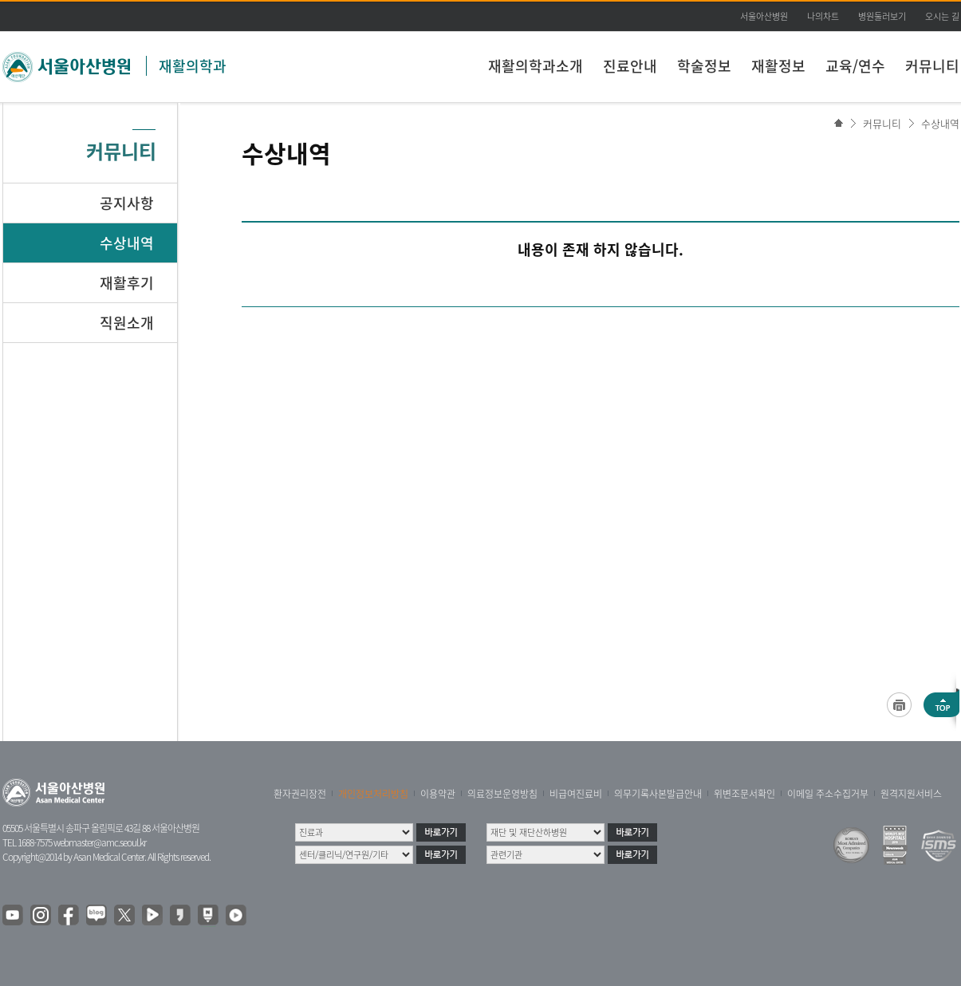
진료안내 (630, 66)
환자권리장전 (300, 794)
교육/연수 (855, 66)
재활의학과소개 (535, 66)
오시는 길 (942, 16)
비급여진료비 (575, 794)
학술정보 (704, 66)
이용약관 (437, 794)
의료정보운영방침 (502, 794)
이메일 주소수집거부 (827, 794)
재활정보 (778, 66)
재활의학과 (192, 66)
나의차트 (823, 16)
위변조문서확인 (744, 794)
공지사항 (127, 203)
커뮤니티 (932, 66)
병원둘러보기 (882, 16)
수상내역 (940, 123)
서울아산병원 (764, 16)
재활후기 (127, 283)
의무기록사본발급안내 (658, 794)
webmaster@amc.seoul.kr (99, 842)
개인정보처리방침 (373, 794)
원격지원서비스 (911, 794)
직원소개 (127, 322)
